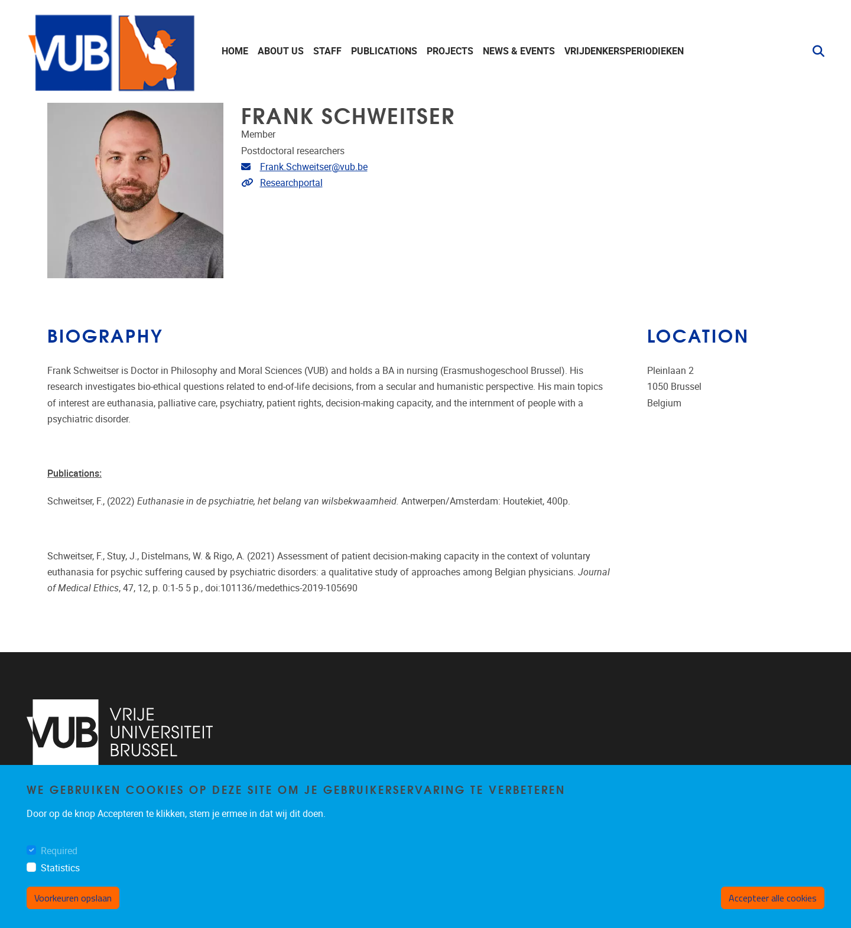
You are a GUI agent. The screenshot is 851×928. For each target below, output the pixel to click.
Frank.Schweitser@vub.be (314, 166)
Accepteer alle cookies (773, 898)
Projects (450, 51)
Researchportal (291, 182)
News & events (519, 51)
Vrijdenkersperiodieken (624, 51)
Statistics (60, 868)
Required (59, 851)
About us (281, 51)
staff (327, 51)
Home (235, 51)
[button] (813, 51)
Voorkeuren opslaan (73, 898)
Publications (384, 51)
